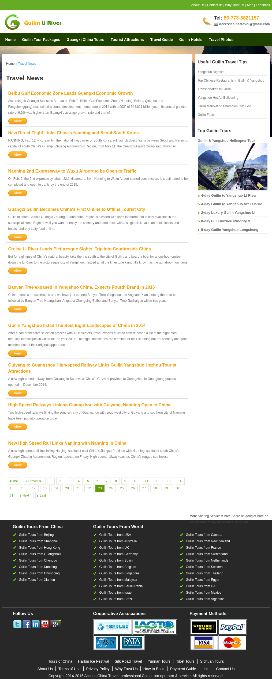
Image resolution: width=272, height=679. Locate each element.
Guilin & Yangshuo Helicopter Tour (226, 141)
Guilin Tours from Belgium (117, 567)
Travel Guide (161, 39)
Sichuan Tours (212, 661)
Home (10, 39)
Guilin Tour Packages (41, 39)
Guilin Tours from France (203, 548)
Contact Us (225, 669)
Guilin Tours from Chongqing (39, 573)
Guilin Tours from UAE (202, 586)
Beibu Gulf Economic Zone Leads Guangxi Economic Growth (70, 93)
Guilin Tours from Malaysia (118, 580)
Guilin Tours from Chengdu (38, 560)
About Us (197, 5)
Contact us (214, 5)
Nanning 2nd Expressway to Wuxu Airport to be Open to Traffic (72, 171)
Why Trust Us (234, 5)
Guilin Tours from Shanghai (38, 541)
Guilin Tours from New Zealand (208, 541)
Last (43, 495)
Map (250, 5)
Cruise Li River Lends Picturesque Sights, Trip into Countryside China (79, 249)
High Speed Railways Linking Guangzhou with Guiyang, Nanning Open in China (89, 405)
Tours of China (60, 661)
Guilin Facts (206, 115)
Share (210, 516)
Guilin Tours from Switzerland (207, 554)
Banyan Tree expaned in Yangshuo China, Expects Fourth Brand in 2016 (81, 287)
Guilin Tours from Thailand (204, 573)
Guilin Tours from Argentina (205, 599)
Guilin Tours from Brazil (116, 599)
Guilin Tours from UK (114, 548)
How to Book (154, 669)
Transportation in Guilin (214, 89)
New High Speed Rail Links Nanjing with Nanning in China (67, 443)
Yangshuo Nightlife (211, 72)
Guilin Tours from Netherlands (207, 560)
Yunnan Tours (159, 661)
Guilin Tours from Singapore (119, 573)
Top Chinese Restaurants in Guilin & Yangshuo (231, 80)
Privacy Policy (98, 669)
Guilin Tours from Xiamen (37, 580)
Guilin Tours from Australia (118, 541)
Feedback (263, 5)
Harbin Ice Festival (93, 661)
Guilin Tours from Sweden (204, 567)
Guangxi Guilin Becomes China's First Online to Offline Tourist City (76, 209)
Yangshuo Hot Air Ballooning (218, 98)
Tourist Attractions (127, 39)
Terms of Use (69, 669)
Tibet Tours (185, 661)
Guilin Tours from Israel (115, 592)
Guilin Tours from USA (115, 535)
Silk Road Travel (128, 661)
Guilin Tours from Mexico (203, 592)
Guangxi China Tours (86, 39)
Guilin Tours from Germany (118, 554)
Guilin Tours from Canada (204, 535)
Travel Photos (221, 39)
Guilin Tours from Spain (116, 560)
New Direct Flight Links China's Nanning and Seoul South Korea (73, 133)
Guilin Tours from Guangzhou (40, 554)
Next (26, 495)
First (15, 481)
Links (206, 669)
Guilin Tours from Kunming (38, 567)
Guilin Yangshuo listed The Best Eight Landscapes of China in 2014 (77, 325)
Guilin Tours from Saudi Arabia (121, 586)
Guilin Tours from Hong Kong (39, 548)
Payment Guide (183, 669)
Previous (34, 481)
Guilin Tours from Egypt (202, 580)
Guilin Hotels (190, 39)
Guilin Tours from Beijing (36, 535)
